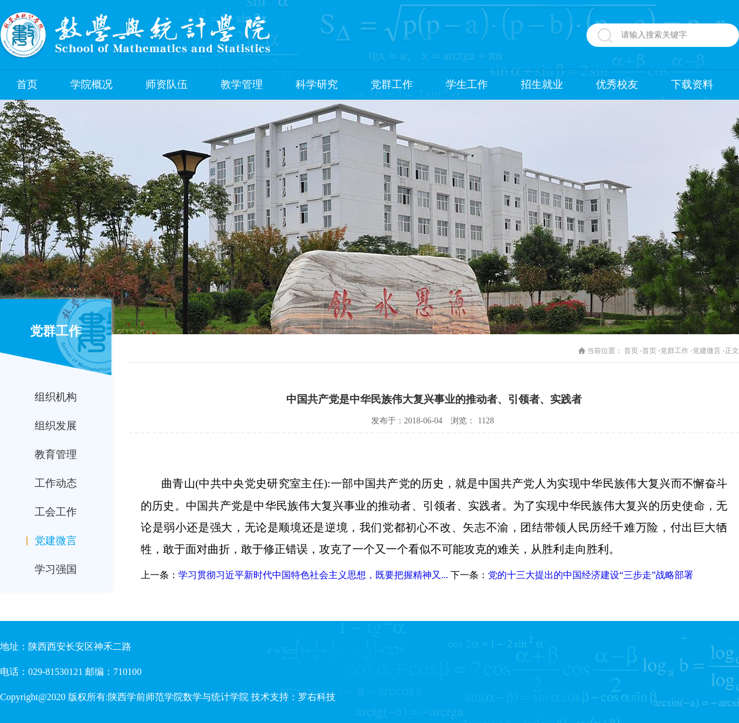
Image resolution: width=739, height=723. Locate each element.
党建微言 (56, 541)
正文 (732, 351)
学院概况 (91, 84)
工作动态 (56, 483)
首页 (27, 84)
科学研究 (317, 84)
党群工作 (392, 84)
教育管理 (56, 454)
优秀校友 (617, 84)
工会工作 (56, 512)
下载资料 (692, 84)
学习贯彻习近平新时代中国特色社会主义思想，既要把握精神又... (313, 575)
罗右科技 (316, 697)
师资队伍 (166, 84)
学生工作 (467, 84)
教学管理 (242, 84)
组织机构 (56, 397)
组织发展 (56, 426)
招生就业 (542, 84)
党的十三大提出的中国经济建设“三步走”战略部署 (590, 575)
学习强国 (56, 569)
